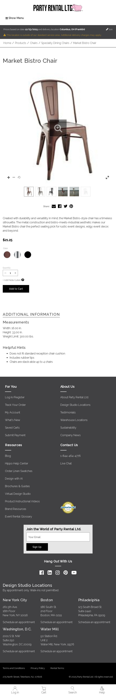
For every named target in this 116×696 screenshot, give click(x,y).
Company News (70, 435)
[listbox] (58, 191)
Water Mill (50, 629)
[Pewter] (17, 254)
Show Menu (15, 18)
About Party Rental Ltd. (74, 397)
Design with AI (14, 478)
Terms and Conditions (14, 668)
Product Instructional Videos (22, 501)
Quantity (7, 268)
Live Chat (66, 463)
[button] (58, 128)
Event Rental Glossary (18, 516)
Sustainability (68, 427)
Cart (43, 690)
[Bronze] (7, 254)
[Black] (27, 254)
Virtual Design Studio (18, 493)
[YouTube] (74, 573)
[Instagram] (58, 573)
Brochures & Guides (17, 486)
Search (72, 690)
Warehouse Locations (74, 420)
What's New (12, 420)
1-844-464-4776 (70, 456)
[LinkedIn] (50, 573)
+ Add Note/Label (12, 280)
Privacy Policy (38, 668)
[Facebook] (41, 573)
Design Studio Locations (75, 405)
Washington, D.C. (17, 629)
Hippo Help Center (16, 463)
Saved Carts (12, 427)
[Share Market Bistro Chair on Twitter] (65, 206)
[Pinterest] (65, 573)
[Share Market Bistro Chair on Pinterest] (71, 206)
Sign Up (37, 546)
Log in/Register (14, 397)
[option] (29, 191)
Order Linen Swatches (18, 471)
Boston (47, 600)
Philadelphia (88, 600)
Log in (15, 690)
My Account (12, 412)
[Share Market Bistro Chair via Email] (54, 206)
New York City (15, 600)
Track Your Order (15, 405)
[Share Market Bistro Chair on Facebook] (60, 206)
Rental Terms (57, 668)
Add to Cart (16, 288)
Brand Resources (15, 509)
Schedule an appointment (19, 622)
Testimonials (68, 412)
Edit (109, 29)
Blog (8, 456)
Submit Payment (15, 435)
